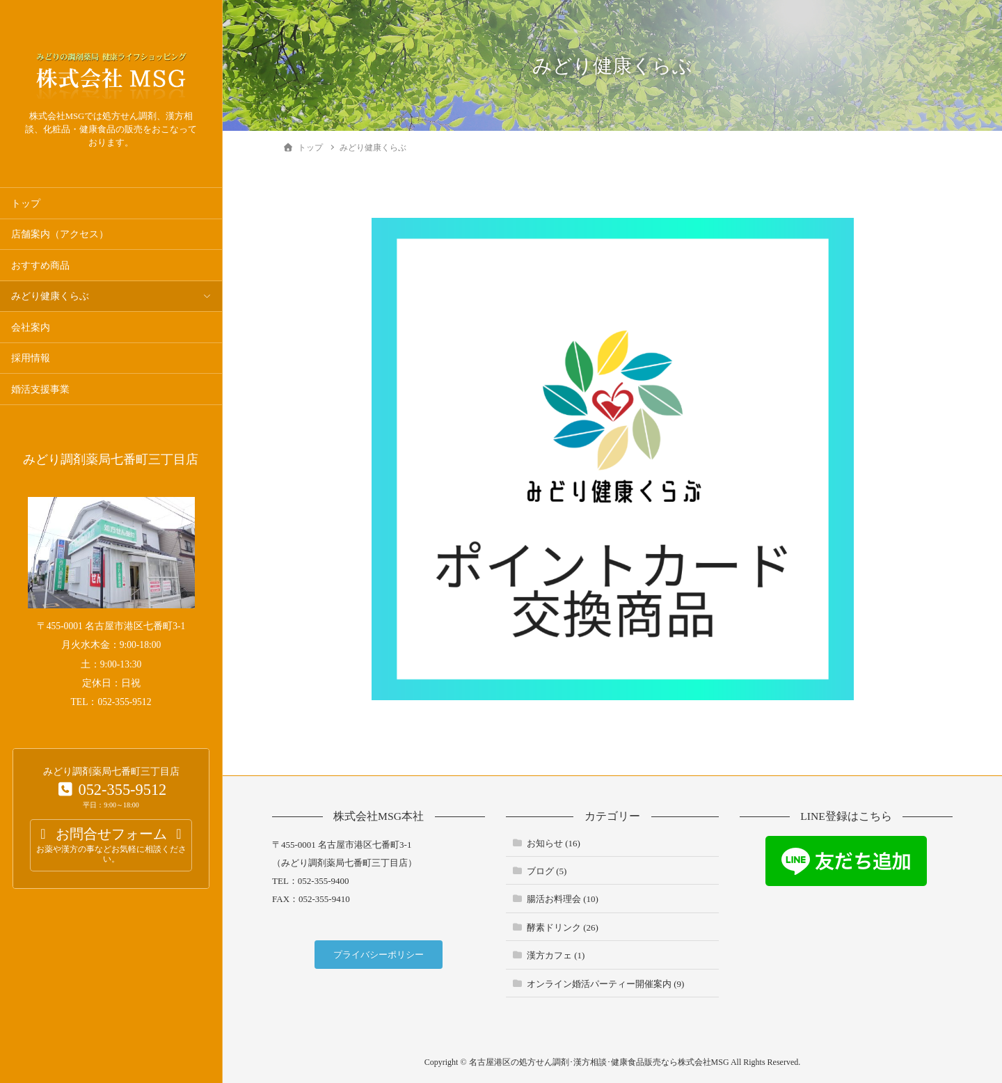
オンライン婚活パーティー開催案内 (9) (605, 984)
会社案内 (30, 327)
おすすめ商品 (40, 265)
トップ (25, 203)
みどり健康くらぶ (50, 296)
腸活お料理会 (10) (562, 899)
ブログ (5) (546, 871)
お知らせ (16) (553, 843)
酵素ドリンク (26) (562, 927)
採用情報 (30, 358)
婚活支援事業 (40, 389)
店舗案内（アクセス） (60, 234)
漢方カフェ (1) (555, 955)
